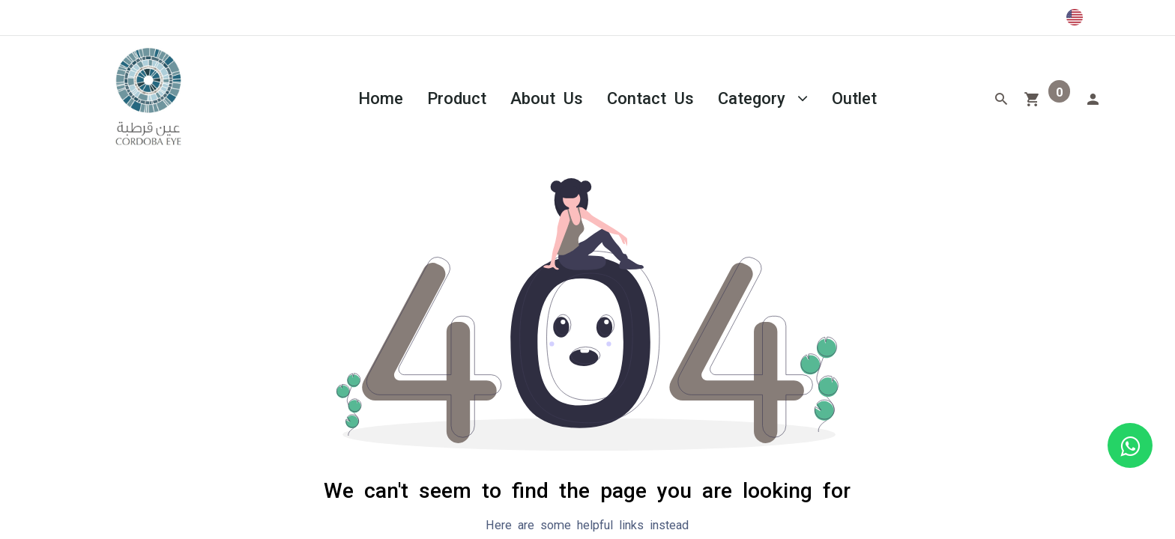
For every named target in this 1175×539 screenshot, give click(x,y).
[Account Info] (1092, 97)
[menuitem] (380, 97)
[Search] (1001, 97)
